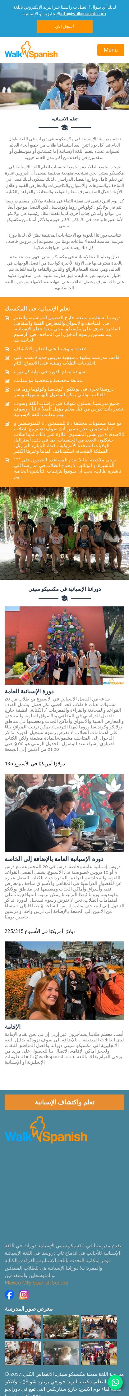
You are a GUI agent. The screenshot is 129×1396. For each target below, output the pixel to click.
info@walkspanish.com (83, 13)
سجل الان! (64, 26)
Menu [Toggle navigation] (111, 50)
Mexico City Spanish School (36, 1283)
